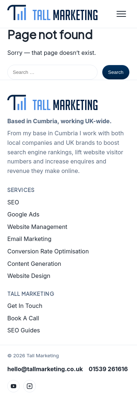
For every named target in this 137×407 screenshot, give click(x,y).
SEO (13, 202)
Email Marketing (29, 238)
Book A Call (23, 318)
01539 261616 (108, 369)
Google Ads (23, 214)
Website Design (28, 275)
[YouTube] (13, 386)
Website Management (37, 226)
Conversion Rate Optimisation (48, 251)
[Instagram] (29, 386)
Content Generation (34, 263)
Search (115, 72)
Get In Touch (24, 305)
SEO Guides (23, 330)
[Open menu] (121, 13)
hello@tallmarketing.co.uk (45, 369)
